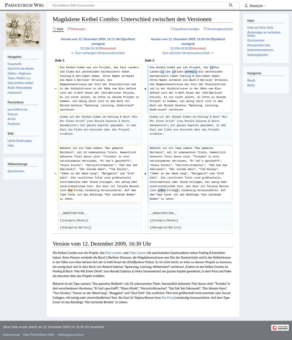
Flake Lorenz (137, 252)
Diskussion (107, 48)
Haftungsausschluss (71, 334)
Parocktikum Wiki (24, 4)
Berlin (251, 85)
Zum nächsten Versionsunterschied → (187, 53)
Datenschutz (11, 334)
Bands (251, 80)
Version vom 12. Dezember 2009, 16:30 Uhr (180, 39)
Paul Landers (113, 252)
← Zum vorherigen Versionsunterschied (98, 53)
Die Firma (168, 297)
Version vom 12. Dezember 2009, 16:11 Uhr (91, 39)
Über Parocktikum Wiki (38, 334)
